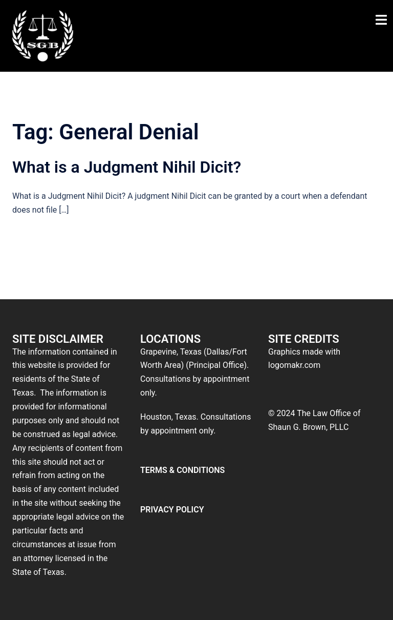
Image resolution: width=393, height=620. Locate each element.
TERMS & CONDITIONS (182, 470)
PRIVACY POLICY (172, 509)
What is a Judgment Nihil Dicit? (126, 167)
